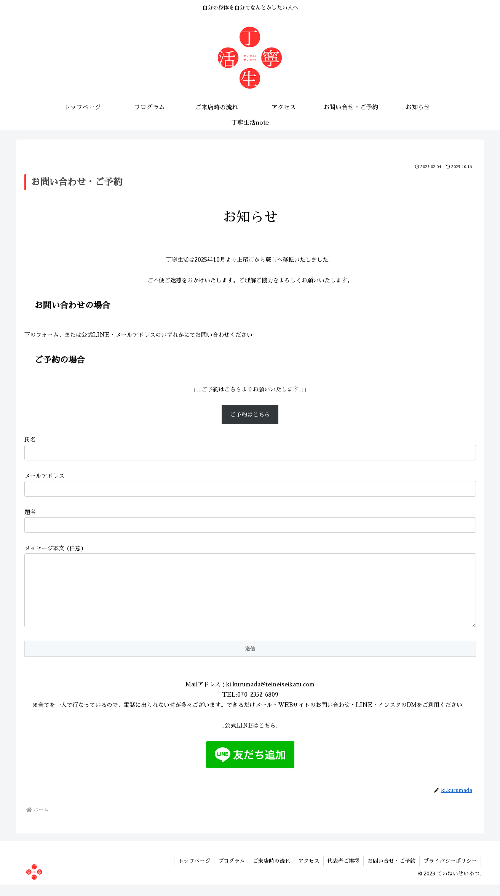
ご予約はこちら (250, 414)
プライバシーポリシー (450, 872)
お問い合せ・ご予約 (391, 872)
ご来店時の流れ (271, 872)
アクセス (308, 872)
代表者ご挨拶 (343, 872)
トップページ (194, 872)
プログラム (231, 872)
